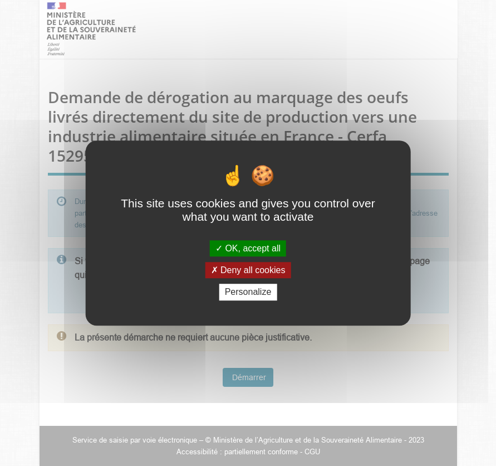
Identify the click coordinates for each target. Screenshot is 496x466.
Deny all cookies (248, 270)
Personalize (248, 292)
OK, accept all (248, 248)
